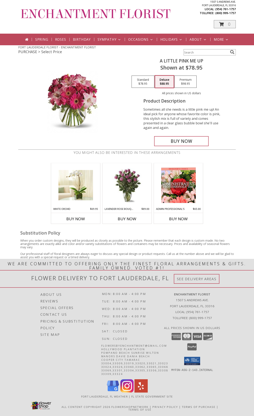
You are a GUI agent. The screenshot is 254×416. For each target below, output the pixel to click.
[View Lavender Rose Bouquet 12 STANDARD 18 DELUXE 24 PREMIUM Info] (127, 185)
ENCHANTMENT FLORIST (95, 14)
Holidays (171, 39)
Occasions (140, 39)
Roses (60, 39)
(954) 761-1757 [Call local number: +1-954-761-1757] (225, 9)
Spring (41, 39)
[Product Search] (206, 52)
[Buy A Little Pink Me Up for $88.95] (181, 141)
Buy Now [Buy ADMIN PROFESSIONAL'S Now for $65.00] (178, 218)
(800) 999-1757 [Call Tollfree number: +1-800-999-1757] (200, 318)
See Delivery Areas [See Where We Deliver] (197, 279)
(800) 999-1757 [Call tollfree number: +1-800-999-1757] (225, 13)
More (221, 39)
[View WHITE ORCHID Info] (75, 185)
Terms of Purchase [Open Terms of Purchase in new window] (198, 407)
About (198, 39)
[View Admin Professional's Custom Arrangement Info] (178, 185)
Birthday (82, 39)
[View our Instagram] (127, 391)
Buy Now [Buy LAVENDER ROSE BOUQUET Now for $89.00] (127, 218)
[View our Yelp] (141, 391)
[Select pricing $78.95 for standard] (143, 82)
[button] (225, 24)
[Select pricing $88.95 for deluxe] (164, 82)
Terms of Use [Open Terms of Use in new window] (139, 409)
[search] (232, 52)
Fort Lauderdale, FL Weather (104, 396)
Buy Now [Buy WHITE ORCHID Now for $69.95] (75, 218)
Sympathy (109, 39)
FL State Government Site (152, 396)
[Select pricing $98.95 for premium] (185, 82)
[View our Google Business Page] (113, 391)
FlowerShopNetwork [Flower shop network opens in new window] (130, 407)
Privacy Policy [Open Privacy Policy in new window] (165, 407)
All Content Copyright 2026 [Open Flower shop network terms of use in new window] (86, 407)
